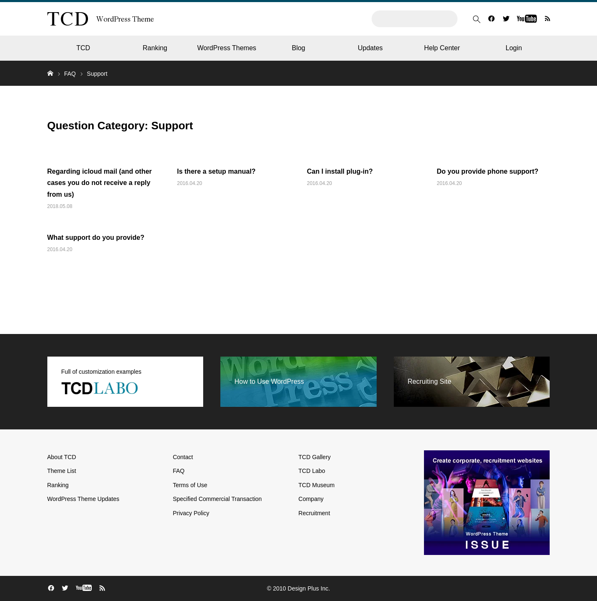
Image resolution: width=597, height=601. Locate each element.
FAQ (70, 73)
